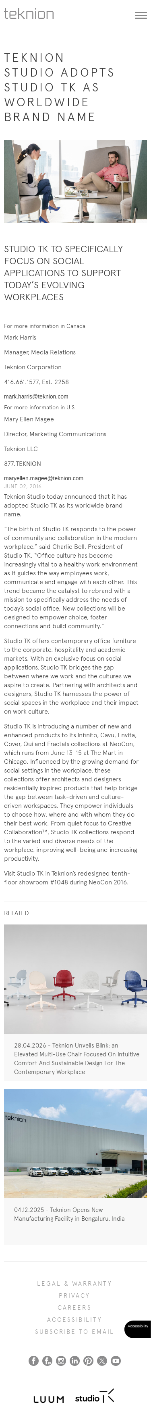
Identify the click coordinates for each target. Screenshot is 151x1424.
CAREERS (75, 1307)
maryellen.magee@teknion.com (43, 478)
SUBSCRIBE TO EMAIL (74, 1331)
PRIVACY (74, 1295)
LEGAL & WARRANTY (74, 1283)
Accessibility (74, 1319)
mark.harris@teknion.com (36, 396)
